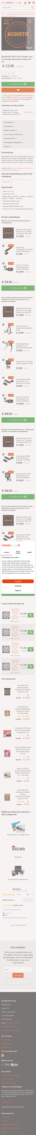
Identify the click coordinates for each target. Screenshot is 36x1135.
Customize (18, 586)
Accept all (18, 581)
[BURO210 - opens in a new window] (27, 545)
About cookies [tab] (17, 552)
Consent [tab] (6, 552)
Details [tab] (29, 552)
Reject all (18, 590)
